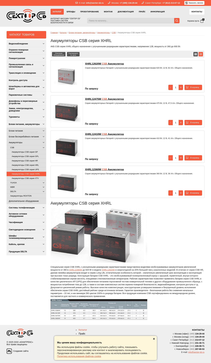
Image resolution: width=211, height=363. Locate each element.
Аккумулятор (104, 63)
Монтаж (108, 12)
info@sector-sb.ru (95, 3)
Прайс (142, 12)
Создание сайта (17, 350)
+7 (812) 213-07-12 (171, 3)
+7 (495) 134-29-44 (128, 3)
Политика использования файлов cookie (79, 356)
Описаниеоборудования (58, 54)
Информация (157, 12)
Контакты (197, 12)
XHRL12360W (75, 270)
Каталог (57, 12)
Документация (126, 12)
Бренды (71, 12)
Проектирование (89, 12)
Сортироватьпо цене (73, 54)
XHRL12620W (108, 270)
